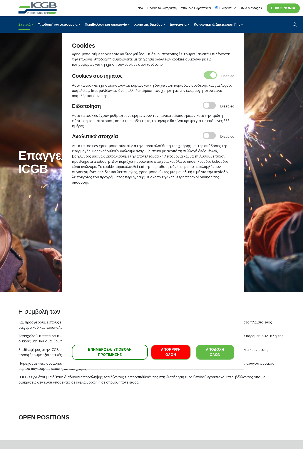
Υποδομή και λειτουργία (58, 24)
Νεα (140, 8)
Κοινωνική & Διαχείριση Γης (217, 24)
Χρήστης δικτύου (148, 24)
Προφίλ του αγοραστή (162, 8)
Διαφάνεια (178, 24)
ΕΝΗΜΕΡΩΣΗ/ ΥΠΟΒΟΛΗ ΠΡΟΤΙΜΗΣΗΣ (109, 352)
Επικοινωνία (283, 8)
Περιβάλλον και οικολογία (106, 24)
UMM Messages (251, 8)
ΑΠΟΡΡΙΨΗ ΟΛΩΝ (170, 352)
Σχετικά (24, 24)
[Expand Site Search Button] (295, 24)
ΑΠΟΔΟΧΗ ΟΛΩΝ (215, 352)
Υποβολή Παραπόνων (196, 8)
